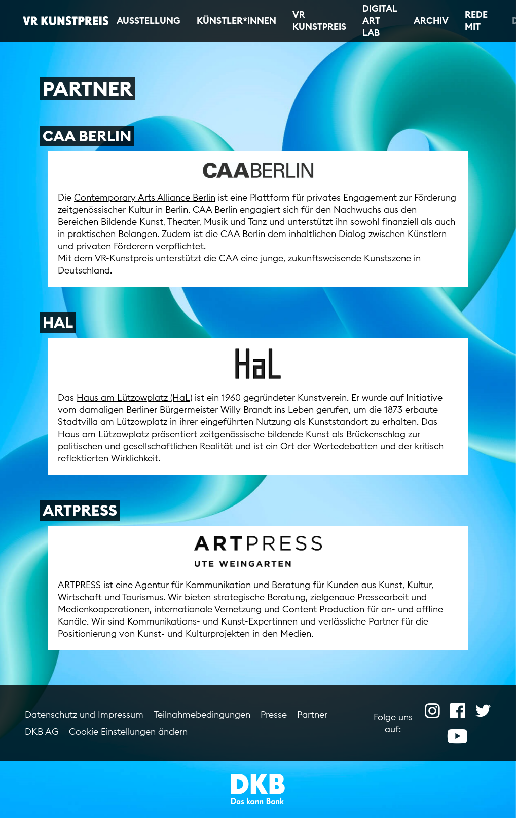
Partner (312, 714)
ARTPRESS (79, 585)
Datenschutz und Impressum (84, 714)
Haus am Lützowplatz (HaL (133, 397)
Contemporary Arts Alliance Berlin (144, 197)
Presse (274, 714)
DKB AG (42, 731)
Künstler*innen (236, 20)
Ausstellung (148, 20)
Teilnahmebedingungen (202, 714)
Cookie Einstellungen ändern (128, 731)
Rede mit (476, 20)
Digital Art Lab (379, 20)
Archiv (431, 20)
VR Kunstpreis (319, 20)
